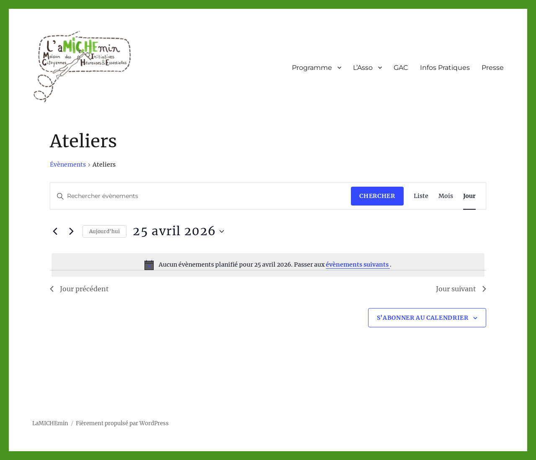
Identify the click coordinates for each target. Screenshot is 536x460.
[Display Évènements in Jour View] (469, 196)
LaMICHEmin (50, 423)
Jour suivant (461, 289)
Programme (312, 68)
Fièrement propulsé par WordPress (122, 423)
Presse (493, 68)
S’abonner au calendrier (423, 317)
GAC (401, 68)
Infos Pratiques (445, 68)
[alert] (268, 265)
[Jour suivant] (71, 231)
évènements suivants (358, 264)
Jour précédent (79, 289)
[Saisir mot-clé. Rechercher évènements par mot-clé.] (200, 196)
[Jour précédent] (55, 231)
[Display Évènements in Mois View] (445, 196)
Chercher (377, 196)
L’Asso (363, 68)
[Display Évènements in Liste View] (421, 196)
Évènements (68, 164)
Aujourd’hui (104, 231)
